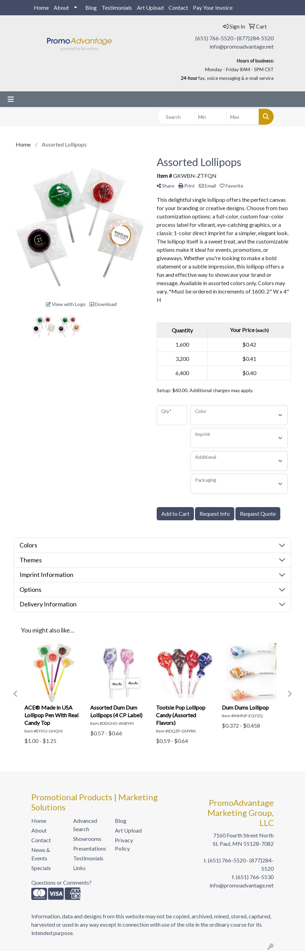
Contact (178, 7)
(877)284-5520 (255, 38)
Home (41, 7)
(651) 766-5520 (214, 38)
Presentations (89, 848)
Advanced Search (85, 824)
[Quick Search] (176, 117)
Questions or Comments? (61, 882)
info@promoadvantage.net (242, 46)
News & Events (40, 853)
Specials (41, 868)
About (61, 7)
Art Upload (150, 7)
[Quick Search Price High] (242, 117)
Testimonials (117, 7)
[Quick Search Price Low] (210, 117)
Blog (91, 7)
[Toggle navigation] (10, 99)
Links (79, 868)
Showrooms (87, 838)
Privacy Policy (124, 844)
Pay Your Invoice (213, 7)
